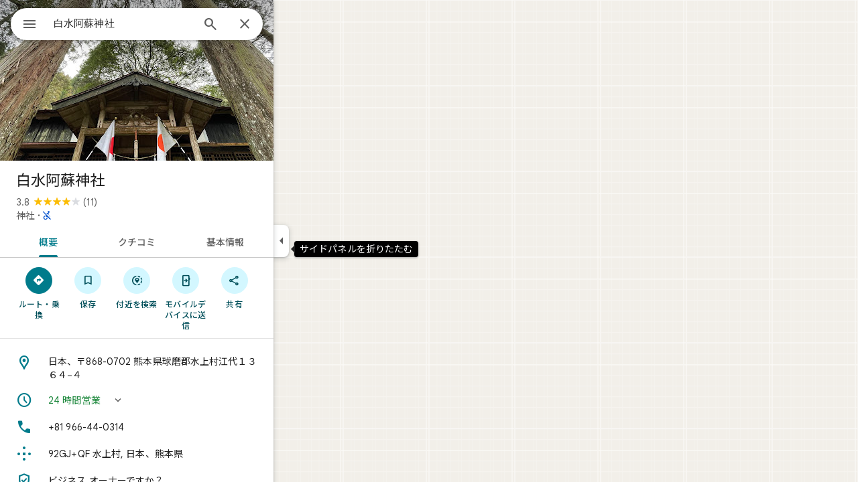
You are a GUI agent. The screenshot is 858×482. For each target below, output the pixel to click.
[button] (185, 400)
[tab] (94, 241)
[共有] (282, 287)
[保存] (136, 287)
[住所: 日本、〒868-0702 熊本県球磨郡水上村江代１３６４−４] (185, 368)
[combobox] (157, 23)
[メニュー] (24, 23)
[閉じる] (293, 25)
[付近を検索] (185, 287)
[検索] (259, 25)
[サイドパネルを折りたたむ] (329, 241)
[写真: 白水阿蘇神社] (185, 80)
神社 (73, 216)
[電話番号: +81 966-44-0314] (185, 427)
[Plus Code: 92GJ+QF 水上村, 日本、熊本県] (185, 453)
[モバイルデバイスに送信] (233, 297)
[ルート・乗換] (87, 292)
